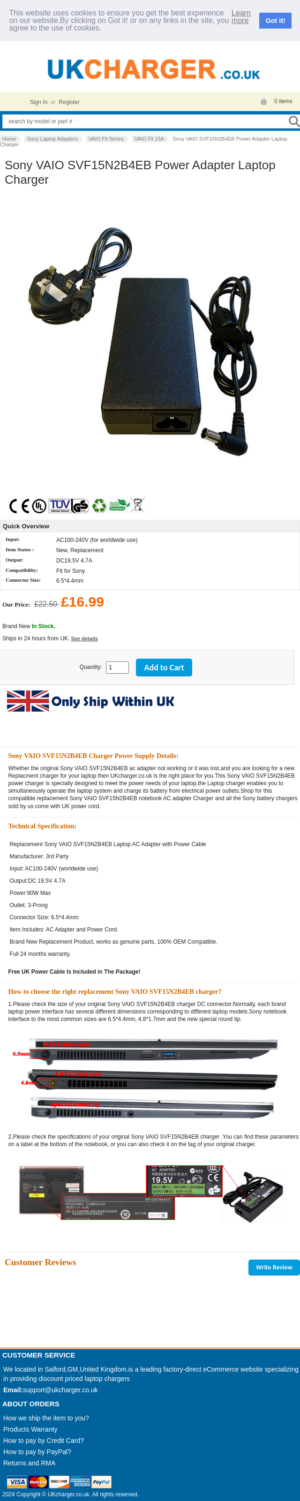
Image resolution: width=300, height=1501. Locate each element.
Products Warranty (30, 1429)
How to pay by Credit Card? (43, 1440)
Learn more (241, 16)
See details (84, 638)
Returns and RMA (29, 1463)
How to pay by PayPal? (37, 1452)
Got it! (275, 20)
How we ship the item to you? (46, 1418)
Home (9, 139)
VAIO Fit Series (106, 139)
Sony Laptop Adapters (52, 139)
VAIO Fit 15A (149, 139)
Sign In (38, 102)
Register (69, 102)
